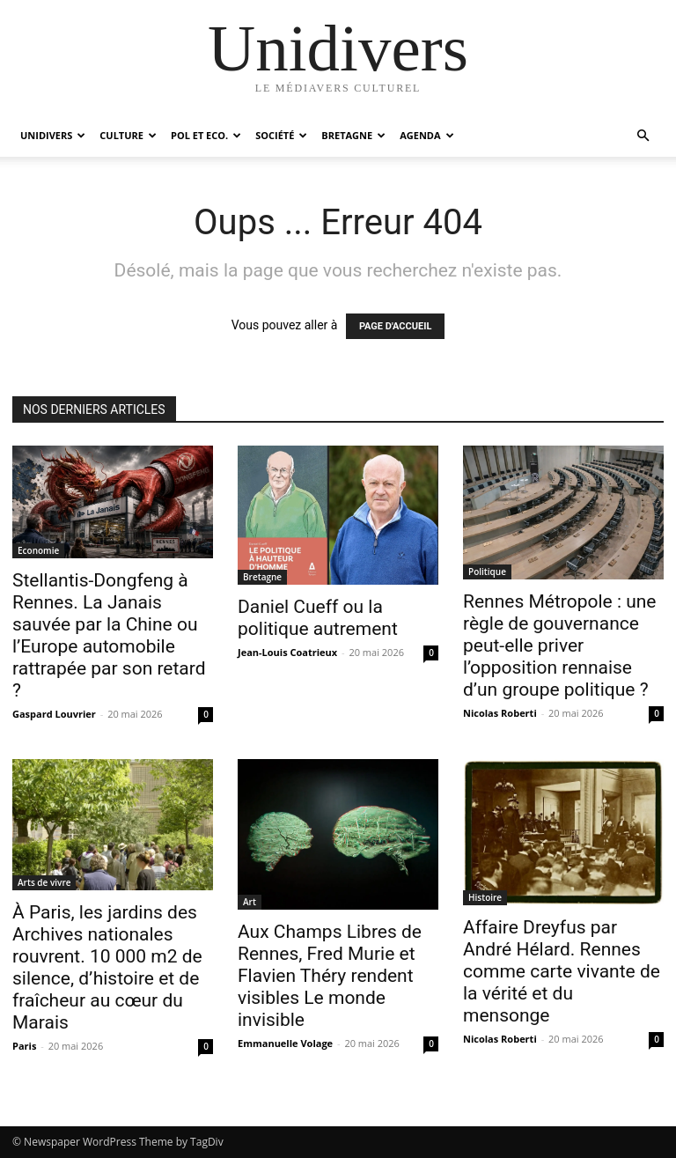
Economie (38, 550)
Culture (128, 135)
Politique (487, 571)
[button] (642, 136)
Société (281, 135)
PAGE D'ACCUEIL (395, 326)
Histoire (485, 897)
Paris (24, 1045)
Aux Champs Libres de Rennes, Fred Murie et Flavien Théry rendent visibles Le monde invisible (330, 975)
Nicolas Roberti (500, 712)
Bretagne (353, 135)
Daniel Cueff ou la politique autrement (318, 617)
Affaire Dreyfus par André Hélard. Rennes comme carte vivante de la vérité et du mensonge (561, 971)
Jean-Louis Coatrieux (287, 652)
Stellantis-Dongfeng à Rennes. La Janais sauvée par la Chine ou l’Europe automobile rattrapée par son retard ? (109, 635)
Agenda (426, 135)
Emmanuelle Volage (285, 1043)
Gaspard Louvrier (54, 713)
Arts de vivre (44, 882)
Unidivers (52, 135)
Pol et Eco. (206, 135)
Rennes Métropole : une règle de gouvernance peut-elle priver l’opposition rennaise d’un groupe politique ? (560, 645)
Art (249, 902)
